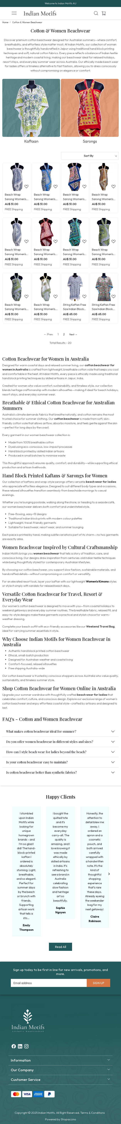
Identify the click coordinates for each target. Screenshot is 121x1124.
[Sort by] (90, 156)
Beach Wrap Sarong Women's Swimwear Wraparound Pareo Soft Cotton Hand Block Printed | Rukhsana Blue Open (46, 197)
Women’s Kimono (97, 581)
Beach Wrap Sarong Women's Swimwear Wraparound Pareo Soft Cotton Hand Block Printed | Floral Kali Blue (16, 252)
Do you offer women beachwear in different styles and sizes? (49, 742)
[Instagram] (26, 1046)
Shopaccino (68, 1119)
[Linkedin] (20, 1046)
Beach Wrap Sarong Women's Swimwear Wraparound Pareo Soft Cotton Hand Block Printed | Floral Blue (16, 197)
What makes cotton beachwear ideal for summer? (41, 731)
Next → (73, 334)
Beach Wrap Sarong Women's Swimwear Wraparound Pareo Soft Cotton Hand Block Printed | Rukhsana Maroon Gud (46, 252)
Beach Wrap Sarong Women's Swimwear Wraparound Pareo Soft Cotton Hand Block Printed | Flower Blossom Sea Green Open (74, 252)
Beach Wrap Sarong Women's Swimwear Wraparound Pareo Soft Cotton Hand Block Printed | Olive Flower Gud (103, 252)
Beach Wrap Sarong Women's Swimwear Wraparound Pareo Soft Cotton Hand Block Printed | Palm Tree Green (46, 307)
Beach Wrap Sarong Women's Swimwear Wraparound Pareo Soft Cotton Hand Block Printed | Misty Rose (74, 197)
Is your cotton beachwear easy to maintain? (37, 762)
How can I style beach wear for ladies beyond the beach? (46, 752)
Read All (60, 947)
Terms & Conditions (92, 1113)
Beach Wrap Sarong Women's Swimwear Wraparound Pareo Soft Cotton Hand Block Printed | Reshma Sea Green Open (103, 197)
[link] (96, 13)
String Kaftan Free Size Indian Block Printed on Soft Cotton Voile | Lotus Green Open (103, 307)
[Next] (109, 874)
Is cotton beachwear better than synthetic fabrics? (41, 772)
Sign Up (98, 983)
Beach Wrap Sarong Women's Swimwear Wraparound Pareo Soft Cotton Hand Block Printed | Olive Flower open (16, 307)
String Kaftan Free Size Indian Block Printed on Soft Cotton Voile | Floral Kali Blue (74, 307)
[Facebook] (14, 1046)
